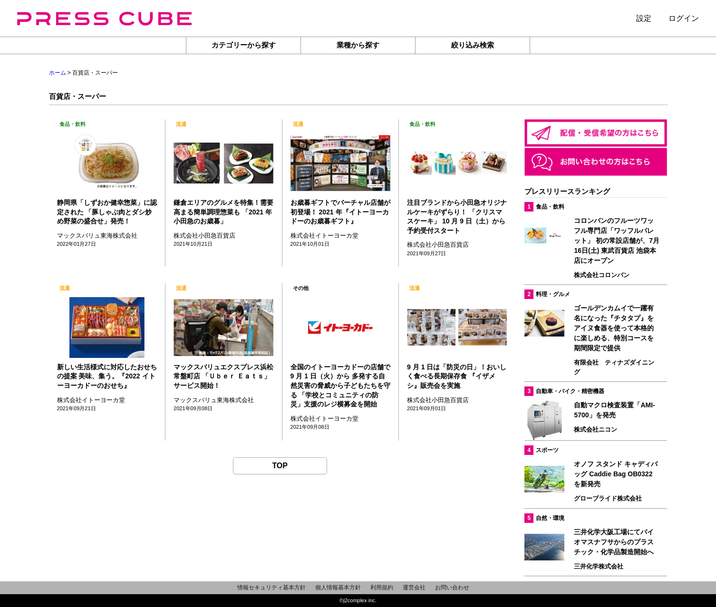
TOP (280, 466)
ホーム (57, 72)
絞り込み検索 (472, 45)
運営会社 (414, 587)
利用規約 (381, 587)
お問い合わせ (452, 587)
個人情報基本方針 (338, 587)
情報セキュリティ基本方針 (271, 587)
